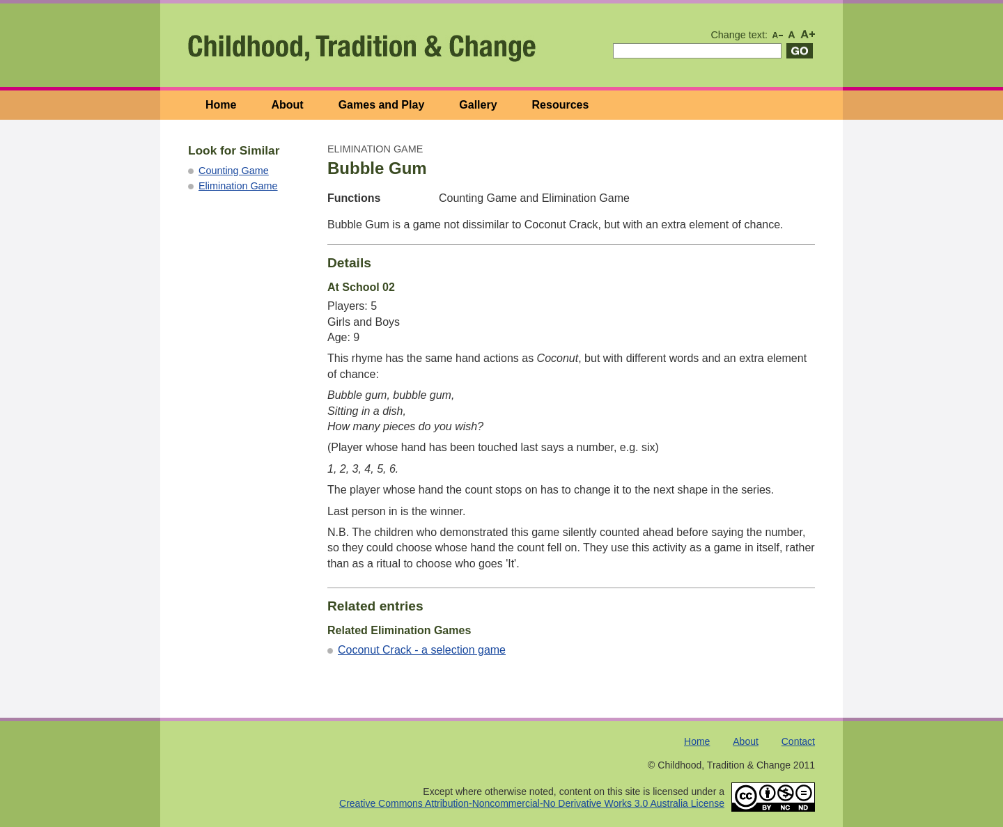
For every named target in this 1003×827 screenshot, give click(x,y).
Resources (560, 105)
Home (220, 105)
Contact (798, 741)
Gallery (478, 105)
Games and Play (382, 105)
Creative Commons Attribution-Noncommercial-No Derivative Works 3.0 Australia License (531, 803)
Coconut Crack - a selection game (422, 650)
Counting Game (234, 170)
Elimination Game (238, 185)
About (287, 105)
